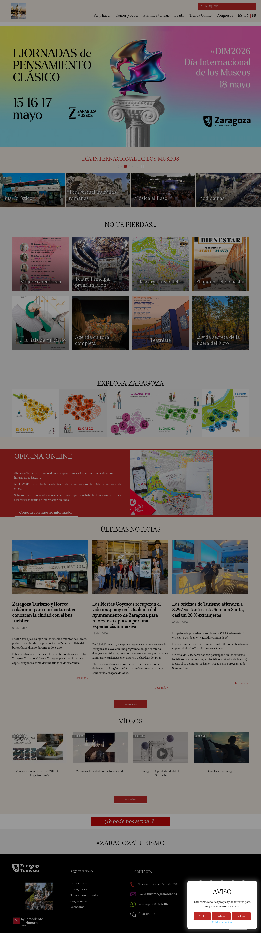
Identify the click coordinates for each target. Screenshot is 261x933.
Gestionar (241, 916)
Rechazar (221, 916)
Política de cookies (222, 922)
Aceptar (202, 916)
